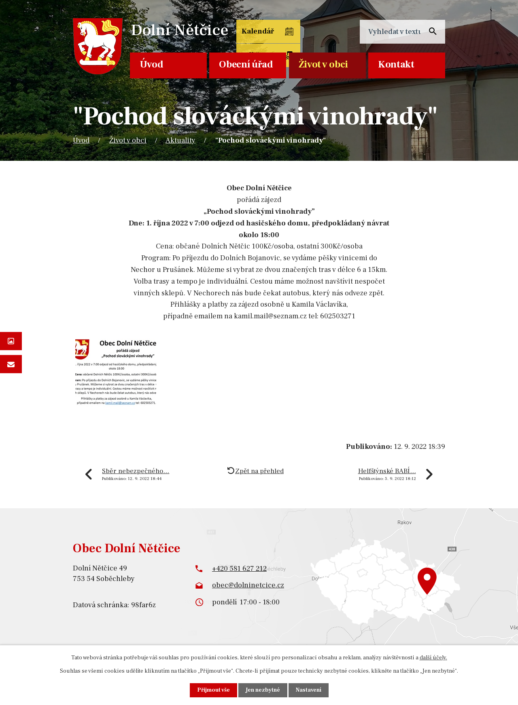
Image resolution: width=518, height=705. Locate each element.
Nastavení (308, 690)
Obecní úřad (246, 64)
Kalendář (257, 31)
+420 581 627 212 (239, 568)
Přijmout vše (213, 690)
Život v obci (323, 64)
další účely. (433, 657)
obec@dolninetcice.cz (248, 585)
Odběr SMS (314, 37)
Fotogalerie (11, 341)
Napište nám (11, 364)
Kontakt (396, 64)
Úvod (151, 64)
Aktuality (180, 140)
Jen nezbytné (262, 690)
